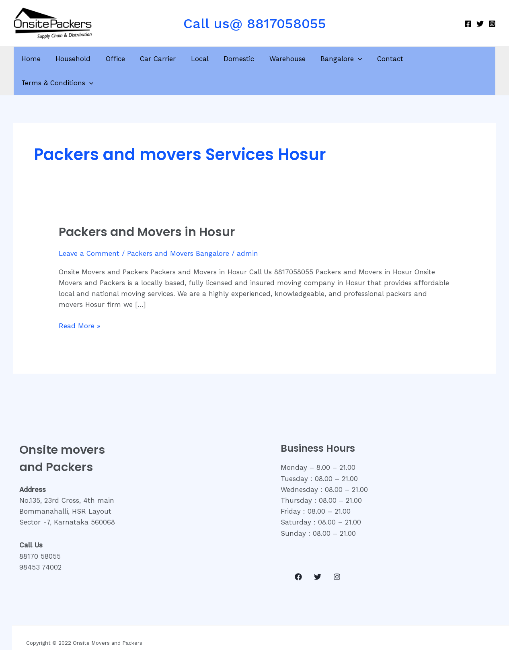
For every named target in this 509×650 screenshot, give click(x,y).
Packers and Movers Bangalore (178, 229)
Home (35, 59)
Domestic (237, 59)
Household (76, 59)
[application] (353, 59)
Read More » (79, 301)
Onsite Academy (400, 631)
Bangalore (336, 59)
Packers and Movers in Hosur (147, 208)
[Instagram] (492, 23)
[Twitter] (480, 23)
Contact (384, 59)
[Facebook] (468, 23)
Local (199, 59)
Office (117, 59)
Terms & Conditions (447, 59)
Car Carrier (159, 59)
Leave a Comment (89, 229)
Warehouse (284, 59)
